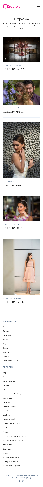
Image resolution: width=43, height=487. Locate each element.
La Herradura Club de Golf (12, 423)
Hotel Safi (6, 411)
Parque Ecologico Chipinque (13, 440)
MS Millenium (7, 428)
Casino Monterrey (9, 381)
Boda (4, 377)
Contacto (6, 356)
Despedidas (7, 335)
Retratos (5, 339)
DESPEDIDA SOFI (12, 185)
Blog (4, 344)
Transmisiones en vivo (10, 361)
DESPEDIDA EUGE (12, 228)
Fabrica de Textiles (9, 407)
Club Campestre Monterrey (12, 394)
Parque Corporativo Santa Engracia (15, 436)
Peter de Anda (8, 445)
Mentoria (6, 352)
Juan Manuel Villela (9, 419)
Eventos (5, 348)
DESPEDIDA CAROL (13, 301)
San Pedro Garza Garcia (11, 457)
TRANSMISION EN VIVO (11, 466)
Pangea (5, 432)
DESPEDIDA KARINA (13, 68)
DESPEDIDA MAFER (13, 111)
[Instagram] (23, 481)
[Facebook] (19, 481)
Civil (4, 390)
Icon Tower (6, 415)
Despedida (17, 65)
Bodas (5, 327)
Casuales (6, 331)
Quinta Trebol (7, 449)
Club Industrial (7, 398)
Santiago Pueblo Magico (11, 462)
